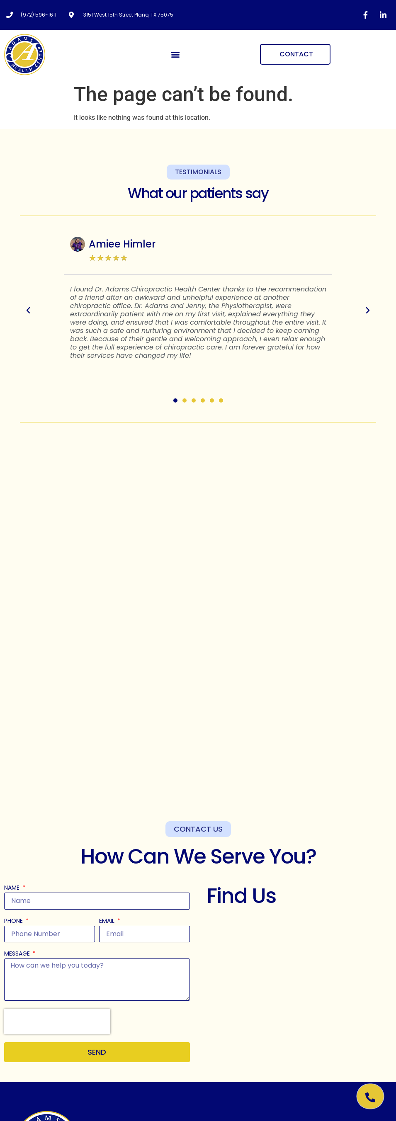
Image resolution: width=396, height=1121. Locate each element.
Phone (14, 921)
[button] (175, 54)
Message (18, 954)
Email (107, 921)
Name (12, 888)
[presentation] (57, 1021)
